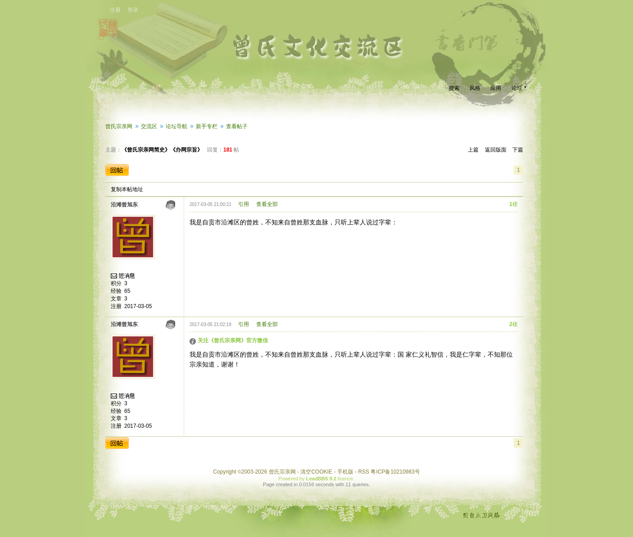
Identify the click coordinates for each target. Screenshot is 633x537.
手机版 (345, 472)
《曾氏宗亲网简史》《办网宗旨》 (162, 150)
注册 (115, 10)
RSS (363, 472)
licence (345, 478)
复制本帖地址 (127, 189)
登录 (132, 10)
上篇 (473, 150)
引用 (243, 204)
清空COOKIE (316, 472)
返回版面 (495, 150)
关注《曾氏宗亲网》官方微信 (233, 340)
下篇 (517, 150)
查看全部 (267, 204)
